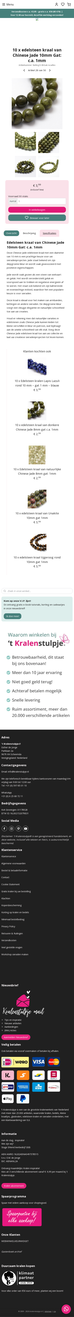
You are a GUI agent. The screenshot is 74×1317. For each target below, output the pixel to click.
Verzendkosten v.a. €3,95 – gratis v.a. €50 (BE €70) (36, 11)
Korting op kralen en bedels (15, 912)
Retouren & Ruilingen (12, 933)
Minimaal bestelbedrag (12, 919)
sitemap (48, 1311)
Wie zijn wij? (7, 1143)
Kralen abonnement (14, 1185)
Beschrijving (29, 233)
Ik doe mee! (12, 616)
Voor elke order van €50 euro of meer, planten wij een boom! (32, 1290)
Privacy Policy (8, 926)
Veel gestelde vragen (11, 947)
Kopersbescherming (11, 905)
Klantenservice (8, 856)
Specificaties (49, 233)
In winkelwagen (37, 209)
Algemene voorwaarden (13, 863)
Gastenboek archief (11, 1251)
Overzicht (11, 233)
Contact (5, 877)
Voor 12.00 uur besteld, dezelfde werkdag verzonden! (37, 15)
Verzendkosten (8, 940)
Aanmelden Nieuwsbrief (16, 1037)
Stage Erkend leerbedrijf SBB (15, 1147)
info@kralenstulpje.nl (18, 771)
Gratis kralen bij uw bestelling (16, 891)
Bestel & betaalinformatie (14, 870)
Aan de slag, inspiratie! (12, 1140)
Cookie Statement (10, 884)
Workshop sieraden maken (14, 954)
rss (54, 1311)
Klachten (5, 898)
